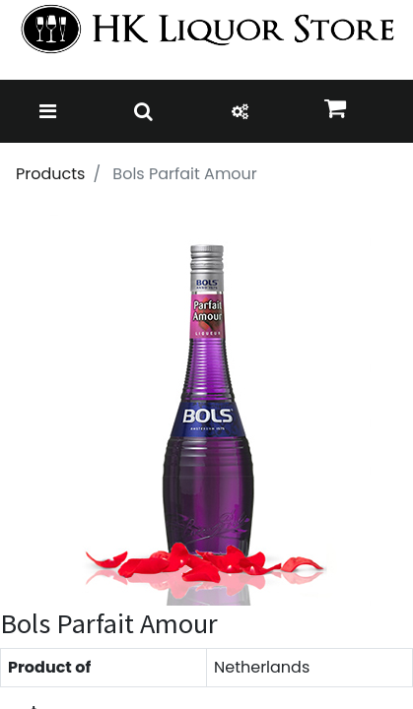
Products (50, 173)
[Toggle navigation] (47, 111)
